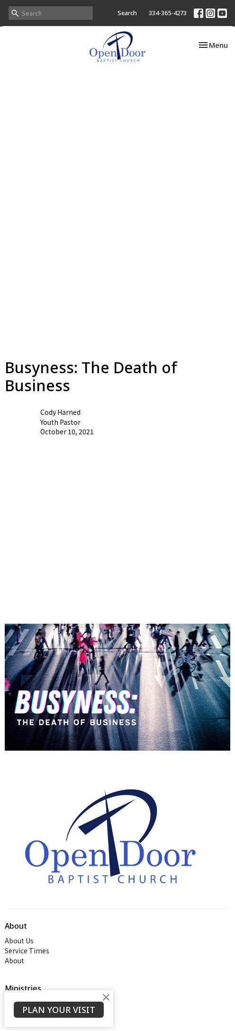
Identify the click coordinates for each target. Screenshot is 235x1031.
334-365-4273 (168, 13)
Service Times (27, 950)
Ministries (23, 988)
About (14, 960)
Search (127, 13)
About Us (19, 940)
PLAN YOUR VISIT (58, 1009)
